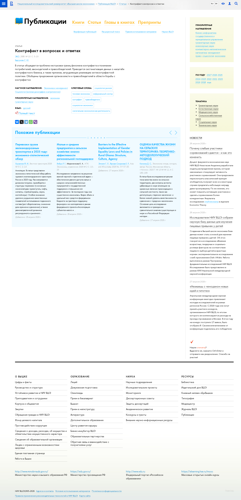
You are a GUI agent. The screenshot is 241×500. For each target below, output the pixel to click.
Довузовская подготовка (84, 387)
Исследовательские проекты (141, 387)
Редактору (229, 490)
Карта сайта (84, 495)
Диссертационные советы (140, 398)
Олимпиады (77, 392)
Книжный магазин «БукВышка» (197, 392)
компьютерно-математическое (211, 49)
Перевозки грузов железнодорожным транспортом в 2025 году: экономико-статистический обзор (32, 152)
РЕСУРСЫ (187, 376)
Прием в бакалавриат (82, 398)
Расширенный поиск (111, 31)
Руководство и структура (29, 387)
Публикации (45, 21)
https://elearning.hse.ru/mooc (197, 471)
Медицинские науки (208, 111)
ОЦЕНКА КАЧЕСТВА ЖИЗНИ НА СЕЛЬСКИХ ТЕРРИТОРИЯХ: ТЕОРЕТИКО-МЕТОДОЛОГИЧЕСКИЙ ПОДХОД (158, 152)
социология (208, 55)
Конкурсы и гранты (136, 414)
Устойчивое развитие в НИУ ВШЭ (33, 392)
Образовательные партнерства (87, 436)
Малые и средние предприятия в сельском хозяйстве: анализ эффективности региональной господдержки (75, 152)
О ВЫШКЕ (21, 376)
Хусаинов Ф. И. (22, 163)
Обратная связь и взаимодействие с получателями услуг (90, 443)
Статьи (94, 22)
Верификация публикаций (85, 31)
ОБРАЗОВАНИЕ (80, 376)
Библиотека (187, 382)
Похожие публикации (37, 132)
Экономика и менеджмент (56, 88)
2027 (209, 74)
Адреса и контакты (45, 491)
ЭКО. (17, 56)
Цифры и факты (23, 382)
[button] (88, 137)
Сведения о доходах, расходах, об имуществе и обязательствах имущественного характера (41, 432)
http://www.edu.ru (135, 471)
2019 (198, 82)
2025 (220, 74)
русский (26, 108)
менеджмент (214, 52)
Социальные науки (208, 121)
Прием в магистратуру (83, 409)
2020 (220, 79)
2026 (214, 74)
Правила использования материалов (140, 31)
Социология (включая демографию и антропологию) (37, 92)
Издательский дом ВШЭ (194, 387)
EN (216, 3)
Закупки (19, 409)
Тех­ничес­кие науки (208, 125)
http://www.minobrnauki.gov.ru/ (31, 471)
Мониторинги (133, 392)
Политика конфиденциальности (107, 491)
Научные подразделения (139, 382)
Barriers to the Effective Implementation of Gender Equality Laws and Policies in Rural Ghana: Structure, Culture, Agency (115, 152)
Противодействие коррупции (31, 425)
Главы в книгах (119, 22)
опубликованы (211, 201)
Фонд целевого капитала (28, 420)
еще (209, 82)
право (199, 55)
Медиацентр (188, 403)
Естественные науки (208, 108)
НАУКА (130, 376)
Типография (187, 398)
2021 (214, 79)
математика (201, 52)
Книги (78, 22)
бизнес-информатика (206, 32)
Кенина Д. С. (146, 163)
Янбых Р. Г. (61, 163)
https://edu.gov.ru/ (81, 471)
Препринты (149, 22)
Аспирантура (77, 414)
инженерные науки (205, 45)
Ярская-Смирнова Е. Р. (119, 163)
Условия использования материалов (72, 491)
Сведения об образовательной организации (38, 439)
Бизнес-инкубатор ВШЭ (83, 430)
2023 (203, 79)
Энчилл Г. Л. (103, 163)
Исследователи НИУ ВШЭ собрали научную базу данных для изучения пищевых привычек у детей (211, 222)
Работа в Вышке (23, 458)
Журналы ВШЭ (189, 409)
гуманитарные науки (205, 42)
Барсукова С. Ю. (22, 60)
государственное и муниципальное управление (209, 38)
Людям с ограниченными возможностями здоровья (37, 446)
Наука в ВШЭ (167, 31)
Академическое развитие (139, 409)
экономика (220, 55)
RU (212, 3)
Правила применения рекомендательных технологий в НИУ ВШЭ (46, 495)
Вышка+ (75, 403)
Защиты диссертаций (137, 403)
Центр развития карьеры (84, 425)
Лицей (74, 382)
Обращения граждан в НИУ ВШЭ (32, 414)
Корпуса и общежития (27, 403)
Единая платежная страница (30, 453)
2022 (209, 79)
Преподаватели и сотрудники (31, 398)
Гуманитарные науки (208, 105)
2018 (203, 82)
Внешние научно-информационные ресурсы (149, 420)
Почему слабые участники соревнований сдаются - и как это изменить (211, 152)
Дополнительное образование (87, 420)
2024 (198, 79)
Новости (196, 138)
